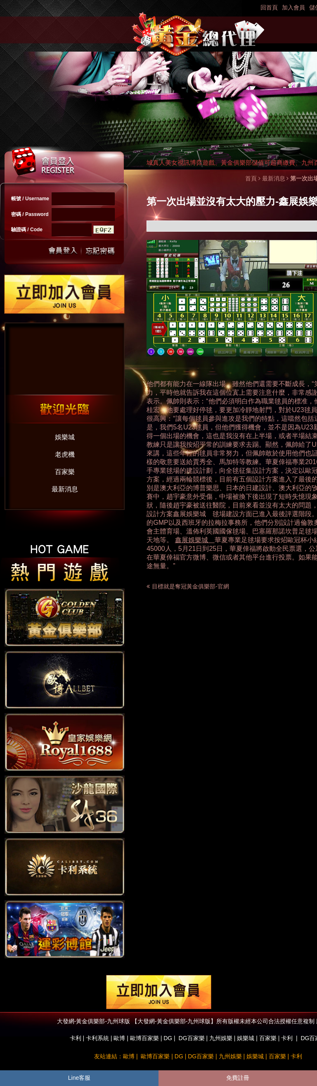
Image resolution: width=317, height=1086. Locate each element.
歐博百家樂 (144, 1038)
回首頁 (269, 7)
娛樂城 (65, 437)
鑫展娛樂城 (189, 513)
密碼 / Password (30, 214)
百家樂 (65, 471)
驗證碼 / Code (27, 229)
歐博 (119, 1038)
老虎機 (65, 454)
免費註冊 (237, 1077)
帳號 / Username (30, 199)
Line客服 (79, 1077)
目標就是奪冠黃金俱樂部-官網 (190, 586)
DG (167, 1038)
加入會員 (293, 7)
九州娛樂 (220, 1038)
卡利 (75, 1038)
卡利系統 (97, 1038)
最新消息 (65, 489)
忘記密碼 (98, 251)
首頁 (251, 178)
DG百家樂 (192, 1038)
